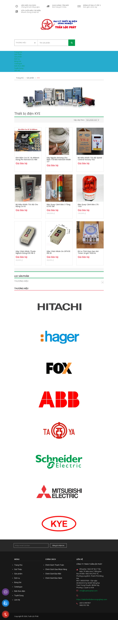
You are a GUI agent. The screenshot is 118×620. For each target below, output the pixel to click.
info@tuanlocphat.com (88, 591)
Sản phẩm (18, 57)
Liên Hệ (17, 70)
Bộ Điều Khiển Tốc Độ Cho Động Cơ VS (27, 205)
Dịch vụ (17, 59)
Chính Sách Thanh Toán (54, 565)
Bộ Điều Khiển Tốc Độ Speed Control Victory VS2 (90, 159)
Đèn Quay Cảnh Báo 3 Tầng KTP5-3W (58, 205)
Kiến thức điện (19, 66)
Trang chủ (20, 78)
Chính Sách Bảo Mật (53, 574)
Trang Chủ (18, 52)
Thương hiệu (21, 281)
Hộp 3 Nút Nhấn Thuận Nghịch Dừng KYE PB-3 (26, 252)
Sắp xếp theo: (79, 120)
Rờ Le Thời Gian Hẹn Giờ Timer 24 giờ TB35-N (88, 252)
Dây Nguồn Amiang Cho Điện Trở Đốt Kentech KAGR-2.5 (59, 159)
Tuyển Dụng (18, 68)
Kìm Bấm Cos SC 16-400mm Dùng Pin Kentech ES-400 (27, 159)
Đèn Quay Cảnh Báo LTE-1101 (88, 205)
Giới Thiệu (18, 54)
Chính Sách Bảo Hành (53, 578)
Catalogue (18, 63)
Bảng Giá (17, 61)
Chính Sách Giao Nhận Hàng (56, 569)
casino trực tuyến (51, 583)
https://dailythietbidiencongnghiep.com (90, 599)
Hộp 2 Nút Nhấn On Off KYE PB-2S (58, 252)
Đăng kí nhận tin (58, 545)
